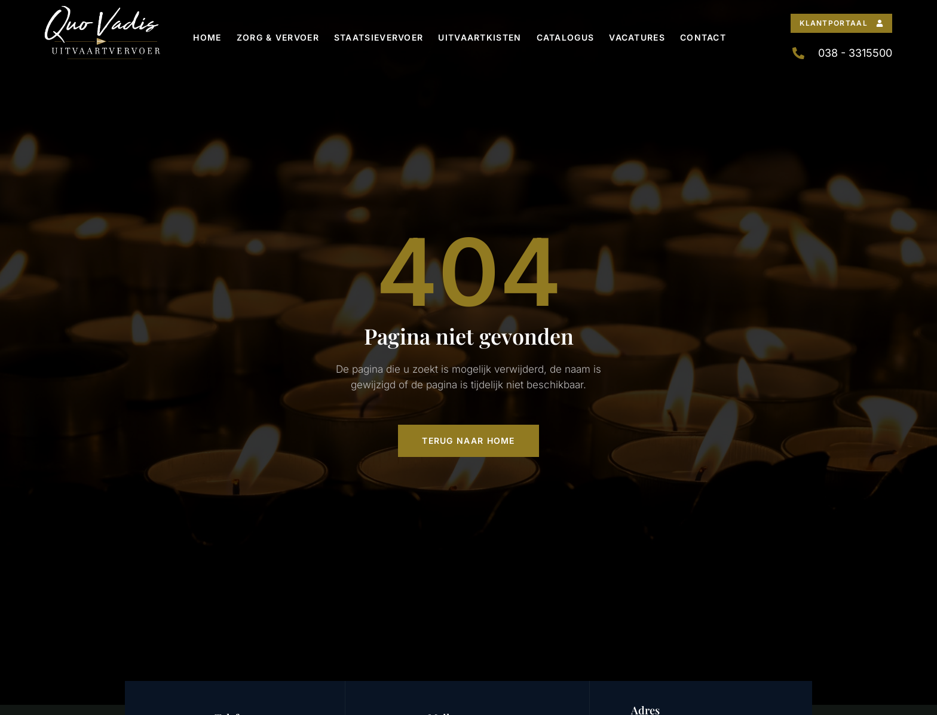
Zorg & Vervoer (278, 37)
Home (207, 37)
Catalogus (566, 37)
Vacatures (637, 37)
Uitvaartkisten (479, 37)
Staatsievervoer (379, 37)
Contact (703, 37)
